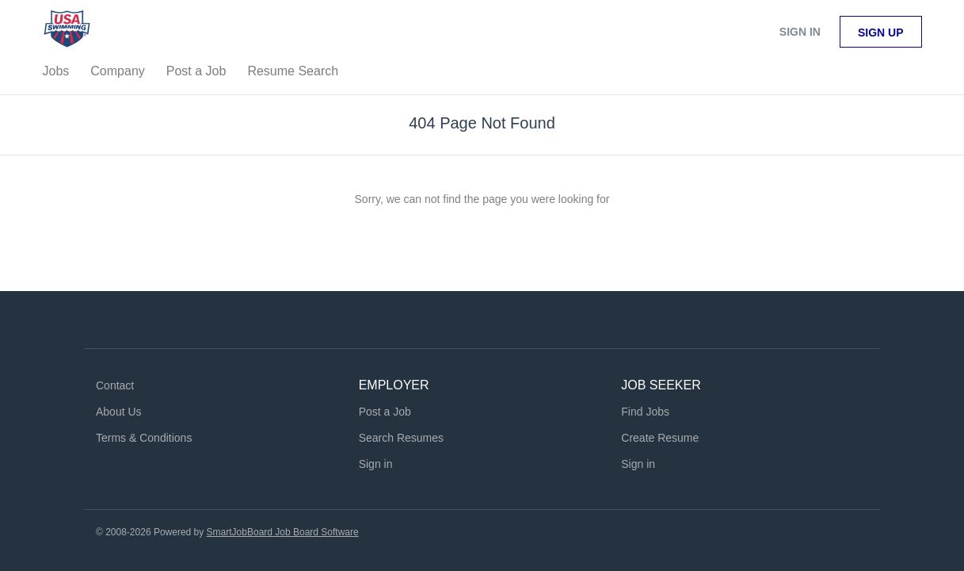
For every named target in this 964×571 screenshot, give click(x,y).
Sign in (800, 31)
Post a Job (385, 411)
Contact (115, 385)
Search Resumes (401, 437)
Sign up (881, 32)
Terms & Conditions (144, 437)
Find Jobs (645, 411)
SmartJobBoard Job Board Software (283, 532)
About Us (119, 411)
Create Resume (660, 437)
